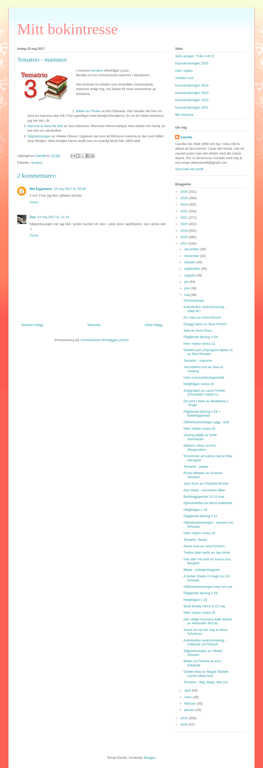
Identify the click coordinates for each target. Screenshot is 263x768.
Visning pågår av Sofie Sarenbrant (200, 437)
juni (187, 288)
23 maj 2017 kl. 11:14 (53, 217)
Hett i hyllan (184, 71)
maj (187, 295)
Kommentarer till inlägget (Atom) (104, 340)
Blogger (149, 758)
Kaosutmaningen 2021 (192, 107)
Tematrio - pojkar (195, 466)
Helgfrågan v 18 (195, 600)
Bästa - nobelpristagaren (201, 570)
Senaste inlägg (32, 325)
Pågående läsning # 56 (200, 593)
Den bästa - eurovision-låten (204, 490)
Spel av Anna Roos (197, 330)
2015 (184, 724)
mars (188, 697)
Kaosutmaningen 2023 (192, 93)
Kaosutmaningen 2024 (192, 85)
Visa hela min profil (189, 169)
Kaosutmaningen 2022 (192, 100)
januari (189, 710)
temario (36, 163)
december (192, 249)
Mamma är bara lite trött (45, 126)
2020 (184, 224)
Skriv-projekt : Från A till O (194, 56)
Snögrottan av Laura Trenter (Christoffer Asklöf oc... (204, 393)
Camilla (186, 137)
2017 (184, 243)
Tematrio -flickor (195, 540)
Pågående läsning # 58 (200, 337)
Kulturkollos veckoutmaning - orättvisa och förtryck (204, 642)
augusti (190, 275)
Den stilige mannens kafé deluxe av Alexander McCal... (207, 621)
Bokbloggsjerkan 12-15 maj (203, 496)
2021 (184, 217)
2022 (184, 211)
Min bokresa (184, 115)
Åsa (33, 217)
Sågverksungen (39, 136)
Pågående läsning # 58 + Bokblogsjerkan (201, 414)
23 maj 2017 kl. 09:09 (70, 189)
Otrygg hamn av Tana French (205, 324)
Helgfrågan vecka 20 (198, 384)
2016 (184, 718)
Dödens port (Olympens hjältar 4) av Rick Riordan (207, 352)
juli (187, 282)
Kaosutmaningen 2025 (192, 63)
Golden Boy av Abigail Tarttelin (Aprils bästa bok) (206, 674)
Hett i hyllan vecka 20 (199, 428)
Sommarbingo (193, 300)
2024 (184, 198)
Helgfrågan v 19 (195, 510)
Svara (34, 202)
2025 (184, 192)
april (188, 690)
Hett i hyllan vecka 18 (199, 613)
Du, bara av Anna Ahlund (201, 317)
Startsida (93, 325)
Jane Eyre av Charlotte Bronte (205, 483)
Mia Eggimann (41, 189)
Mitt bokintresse (67, 29)
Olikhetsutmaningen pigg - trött (206, 422)
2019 (184, 231)
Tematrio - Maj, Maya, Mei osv (205, 682)
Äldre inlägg (153, 325)
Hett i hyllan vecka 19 (199, 533)
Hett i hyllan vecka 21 (199, 343)
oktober (190, 262)
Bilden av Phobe (88, 111)
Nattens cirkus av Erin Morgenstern (199, 448)
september (192, 269)
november (192, 256)
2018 (184, 237)
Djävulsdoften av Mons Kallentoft (207, 503)
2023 (184, 204)
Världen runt (184, 78)
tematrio (96, 70)
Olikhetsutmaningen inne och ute (207, 587)
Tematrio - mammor (197, 360)
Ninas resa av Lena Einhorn (203, 546)
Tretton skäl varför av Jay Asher (206, 552)
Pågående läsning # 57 (200, 516)
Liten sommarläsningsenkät (203, 377)
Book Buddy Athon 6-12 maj (204, 606)
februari (190, 703)
